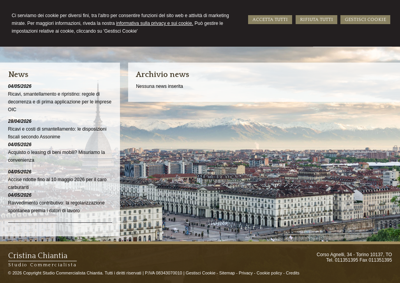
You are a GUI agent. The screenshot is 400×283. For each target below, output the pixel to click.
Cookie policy (269, 273)
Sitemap (227, 273)
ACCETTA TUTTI (270, 19)
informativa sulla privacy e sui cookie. (154, 23)
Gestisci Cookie (200, 273)
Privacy (246, 273)
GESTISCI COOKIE (365, 19)
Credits (293, 273)
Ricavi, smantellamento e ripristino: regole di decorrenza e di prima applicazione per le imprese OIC (59, 101)
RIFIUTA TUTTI (316, 19)
